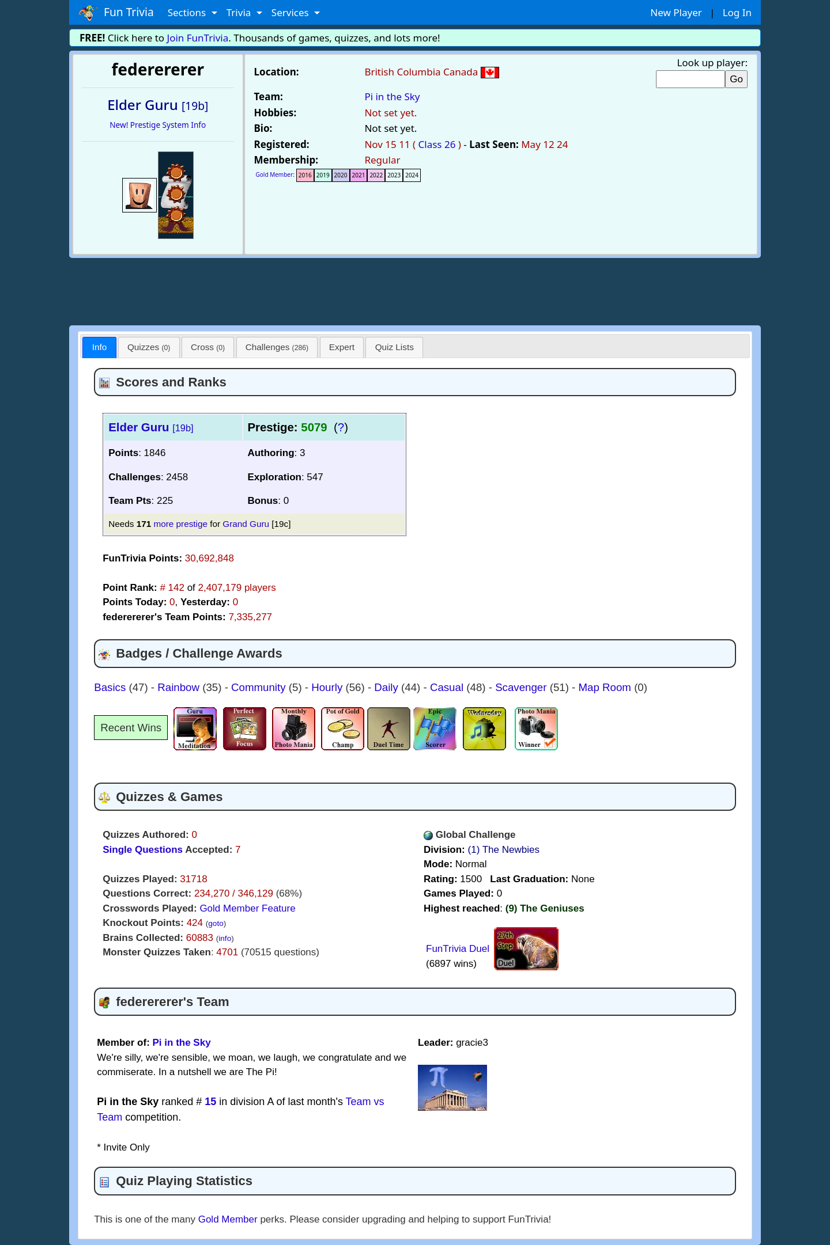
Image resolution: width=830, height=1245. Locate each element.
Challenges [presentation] (277, 347)
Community (260, 687)
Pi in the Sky (392, 96)
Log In (737, 12)
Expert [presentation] (341, 347)
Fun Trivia (116, 12)
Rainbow (179, 687)
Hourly (328, 687)
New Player (675, 12)
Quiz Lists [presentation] (394, 347)
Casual (448, 687)
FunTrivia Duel (457, 948)
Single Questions (143, 849)
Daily (387, 687)
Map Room (607, 687)
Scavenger (522, 687)
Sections (188, 12)
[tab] (99, 347)
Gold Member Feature (247, 908)
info (224, 938)
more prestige (180, 524)
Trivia (240, 12)
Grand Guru (245, 524)
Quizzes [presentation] (148, 347)
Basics (111, 687)
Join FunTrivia (198, 37)
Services (291, 12)
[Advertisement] (415, 290)
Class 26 (437, 144)
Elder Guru (150, 427)
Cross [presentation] (208, 347)
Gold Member (274, 174)
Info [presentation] (99, 347)
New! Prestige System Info (158, 124)
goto (215, 923)
